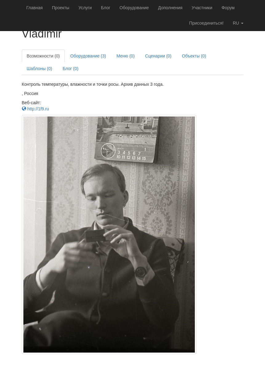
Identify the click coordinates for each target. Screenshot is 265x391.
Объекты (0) (194, 55)
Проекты (60, 7)
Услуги (85, 7)
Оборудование (134, 7)
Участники (202, 7)
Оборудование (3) (88, 55)
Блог (105, 7)
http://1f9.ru (35, 108)
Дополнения (170, 7)
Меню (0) (125, 55)
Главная (34, 7)
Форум (228, 7)
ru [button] (238, 23)
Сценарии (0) (158, 55)
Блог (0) (70, 68)
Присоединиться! (206, 23)
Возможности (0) (43, 55)
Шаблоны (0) (39, 68)
